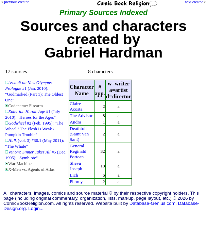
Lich (74, 175)
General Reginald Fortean (78, 151)
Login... (36, 208)
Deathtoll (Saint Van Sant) (79, 134)
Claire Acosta (76, 106)
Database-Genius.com (152, 203)
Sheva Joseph (76, 166)
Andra (75, 122)
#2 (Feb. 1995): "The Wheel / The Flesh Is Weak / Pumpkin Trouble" (34, 129)
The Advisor (81, 115)
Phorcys (77, 181)
